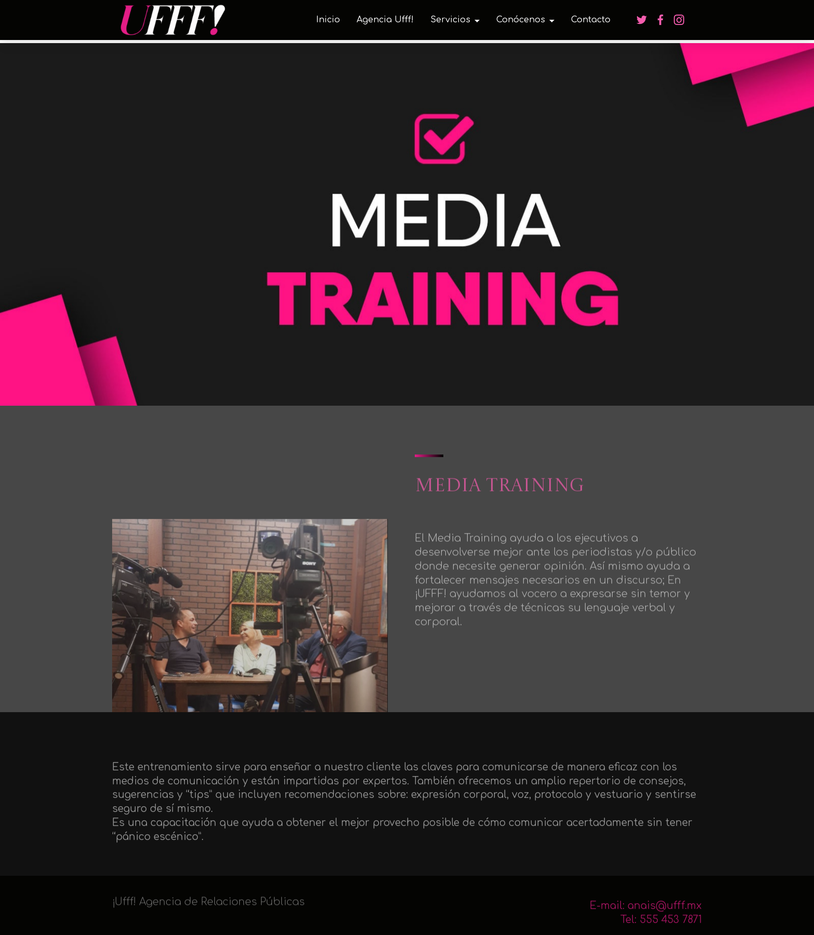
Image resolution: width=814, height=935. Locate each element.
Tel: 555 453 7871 (661, 925)
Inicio (328, 19)
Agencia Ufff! (385, 19)
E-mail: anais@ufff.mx (646, 911)
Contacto (590, 19)
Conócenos (520, 19)
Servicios (450, 19)
